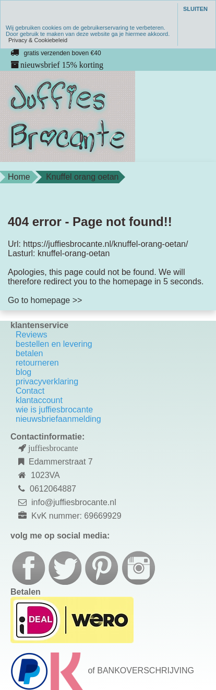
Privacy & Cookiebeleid (37, 40)
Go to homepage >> (45, 300)
